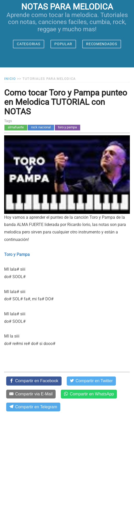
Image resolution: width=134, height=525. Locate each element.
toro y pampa (67, 127)
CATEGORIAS (28, 44)
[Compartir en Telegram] (33, 407)
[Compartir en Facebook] (34, 381)
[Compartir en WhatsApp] (89, 394)
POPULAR (63, 44)
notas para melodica (67, 7)
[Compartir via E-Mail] (31, 394)
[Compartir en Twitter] (91, 381)
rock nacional (41, 127)
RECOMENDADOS (101, 44)
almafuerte (16, 127)
